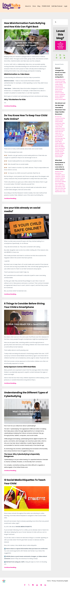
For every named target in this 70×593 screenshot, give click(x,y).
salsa (64, 191)
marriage (57, 140)
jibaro (56, 185)
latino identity (58, 186)
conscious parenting (60, 81)
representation (58, 191)
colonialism (57, 175)
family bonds (58, 123)
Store (34, 6)
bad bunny (57, 171)
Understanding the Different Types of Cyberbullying (23, 397)
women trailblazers (59, 96)
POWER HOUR (46, 6)
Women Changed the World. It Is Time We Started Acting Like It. (60, 72)
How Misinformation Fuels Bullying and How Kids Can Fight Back (26, 26)
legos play (62, 138)
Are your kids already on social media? (25, 213)
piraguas (57, 190)
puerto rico (62, 190)
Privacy (53, 584)
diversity (57, 180)
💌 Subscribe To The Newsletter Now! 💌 (60, 45)
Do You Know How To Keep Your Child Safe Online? (25, 120)
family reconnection (60, 130)
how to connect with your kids (59, 135)
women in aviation (59, 92)
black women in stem (60, 79)
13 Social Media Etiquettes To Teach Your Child (24, 485)
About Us (28, 6)
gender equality (59, 82)
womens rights (62, 99)
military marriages (59, 145)
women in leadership (60, 94)
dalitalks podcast (59, 120)
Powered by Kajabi (62, 584)
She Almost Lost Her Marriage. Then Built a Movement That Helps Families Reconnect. (60, 108)
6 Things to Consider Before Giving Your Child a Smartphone (26, 308)
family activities (59, 121)
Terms (47, 584)
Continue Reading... (10, 109)
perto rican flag (61, 188)
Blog (39, 6)
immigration (61, 183)
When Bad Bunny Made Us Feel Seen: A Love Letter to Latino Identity (60, 164)
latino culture (61, 185)
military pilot (58, 146)
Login (65, 6)
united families (58, 156)
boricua (59, 173)
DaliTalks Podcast (57, 6)
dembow (63, 178)
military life (62, 143)
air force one (58, 116)
